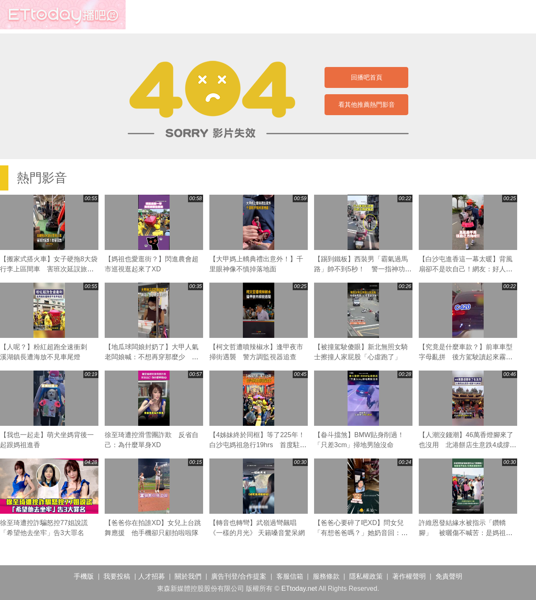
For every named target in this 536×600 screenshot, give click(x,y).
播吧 (63, 14)
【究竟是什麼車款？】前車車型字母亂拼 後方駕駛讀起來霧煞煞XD (466, 357)
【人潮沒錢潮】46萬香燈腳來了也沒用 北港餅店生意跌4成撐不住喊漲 (467, 444)
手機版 (84, 576)
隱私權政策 (366, 576)
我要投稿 (116, 576)
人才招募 (151, 576)
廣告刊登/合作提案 (238, 576)
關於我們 (188, 576)
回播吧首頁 (366, 77)
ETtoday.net (299, 588)
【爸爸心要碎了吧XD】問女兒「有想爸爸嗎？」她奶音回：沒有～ (361, 532)
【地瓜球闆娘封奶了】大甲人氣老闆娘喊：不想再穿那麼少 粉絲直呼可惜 (151, 357)
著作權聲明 (409, 576)
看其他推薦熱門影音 (366, 104)
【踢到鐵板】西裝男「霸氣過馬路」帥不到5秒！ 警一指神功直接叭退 (363, 269)
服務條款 (326, 576)
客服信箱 (289, 576)
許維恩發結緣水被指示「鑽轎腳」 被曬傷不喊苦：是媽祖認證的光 (466, 532)
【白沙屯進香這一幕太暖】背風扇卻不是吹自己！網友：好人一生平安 (466, 269)
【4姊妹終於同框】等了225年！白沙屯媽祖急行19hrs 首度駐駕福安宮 (258, 444)
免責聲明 (449, 576)
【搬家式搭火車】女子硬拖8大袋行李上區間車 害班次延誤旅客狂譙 (49, 269)
